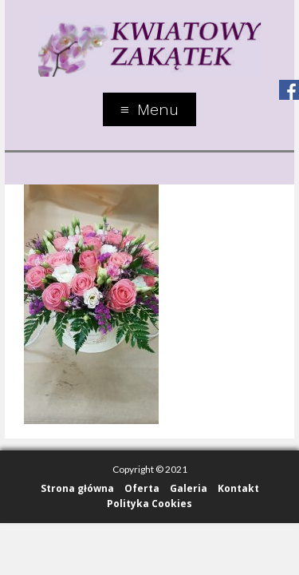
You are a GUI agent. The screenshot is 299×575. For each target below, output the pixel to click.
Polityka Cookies (149, 503)
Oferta (141, 488)
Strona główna (77, 488)
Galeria (188, 488)
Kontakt (238, 488)
